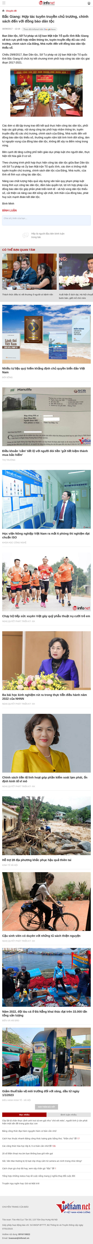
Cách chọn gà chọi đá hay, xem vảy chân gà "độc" (27, 1168)
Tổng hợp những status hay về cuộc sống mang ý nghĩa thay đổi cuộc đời (38, 1176)
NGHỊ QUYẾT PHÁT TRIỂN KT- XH (18, 621)
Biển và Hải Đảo (10, 1020)
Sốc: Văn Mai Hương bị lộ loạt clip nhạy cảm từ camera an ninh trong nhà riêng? (42, 1161)
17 (77, 1138)
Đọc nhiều (24, 1114)
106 (52, 1146)
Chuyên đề (11, 11)
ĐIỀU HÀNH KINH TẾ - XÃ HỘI (16, 1100)
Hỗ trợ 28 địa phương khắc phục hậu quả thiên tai (36, 860)
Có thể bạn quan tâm (18, 249)
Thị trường (8, 460)
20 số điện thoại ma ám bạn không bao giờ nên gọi (27, 1153)
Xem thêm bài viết (46, 1107)
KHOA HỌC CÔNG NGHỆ (14, 542)
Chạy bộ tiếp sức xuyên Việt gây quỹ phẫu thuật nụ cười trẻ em (46, 616)
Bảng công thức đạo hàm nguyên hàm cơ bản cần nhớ (29, 1131)
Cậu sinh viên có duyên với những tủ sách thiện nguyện (41, 935)
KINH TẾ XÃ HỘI (10, 865)
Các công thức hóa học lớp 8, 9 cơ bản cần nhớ (25, 1146)
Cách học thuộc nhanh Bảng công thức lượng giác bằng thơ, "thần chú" (38, 1138)
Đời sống (7, 377)
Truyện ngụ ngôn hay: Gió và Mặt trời (20, 1183)
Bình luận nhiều (69, 1114)
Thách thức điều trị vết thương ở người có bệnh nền (27, 294)
